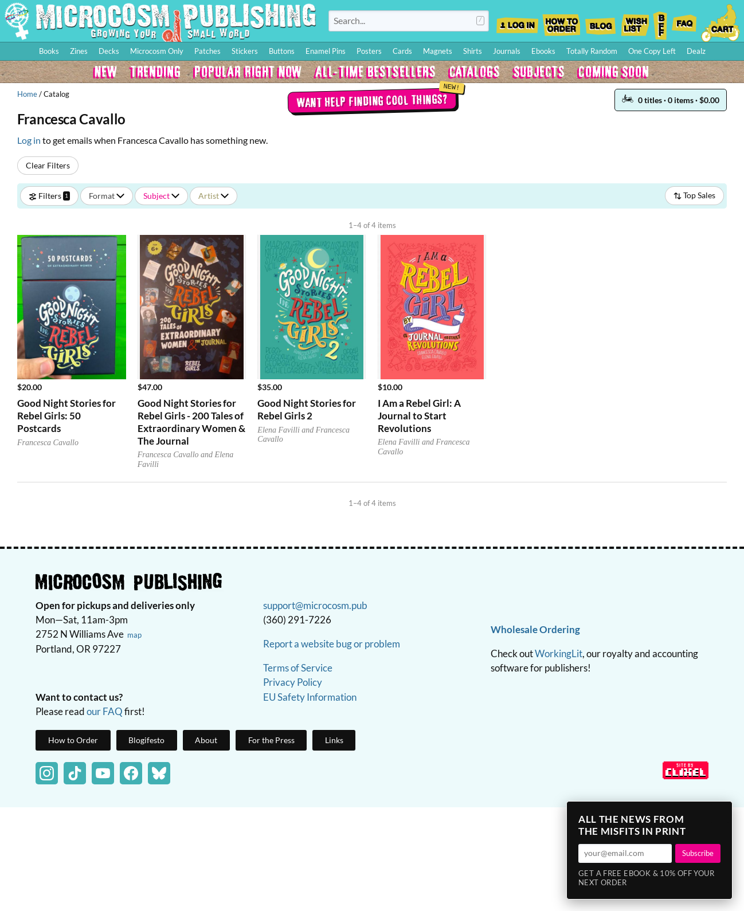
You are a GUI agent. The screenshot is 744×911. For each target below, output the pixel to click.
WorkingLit (558, 653)
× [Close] (720, 813)
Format (106, 196)
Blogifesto (146, 740)
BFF (660, 22)
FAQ (684, 22)
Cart (721, 22)
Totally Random (591, 51)
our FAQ (105, 711)
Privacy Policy (292, 682)
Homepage (160, 21)
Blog (600, 22)
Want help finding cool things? (372, 101)
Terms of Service (297, 668)
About (206, 740)
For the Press (271, 740)
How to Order (561, 22)
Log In (517, 22)
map (134, 634)
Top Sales (694, 195)
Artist (213, 196)
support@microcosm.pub (315, 605)
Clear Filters (48, 165)
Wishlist (634, 22)
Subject (161, 196)
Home (27, 94)
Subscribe (698, 853)
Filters (49, 196)
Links (334, 740)
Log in (29, 140)
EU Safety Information (310, 697)
